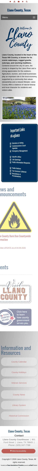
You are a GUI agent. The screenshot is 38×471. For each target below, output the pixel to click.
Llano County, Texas (19, 10)
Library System (19, 409)
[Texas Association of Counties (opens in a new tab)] (15, 465)
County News (19, 398)
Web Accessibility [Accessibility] (18, 451)
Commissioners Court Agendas (19, 146)
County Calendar (19, 365)
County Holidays (20, 377)
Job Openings (19, 159)
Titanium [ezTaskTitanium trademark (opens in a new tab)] (33, 465)
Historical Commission (19, 419)
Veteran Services (19, 387)
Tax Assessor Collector (19, 171)
